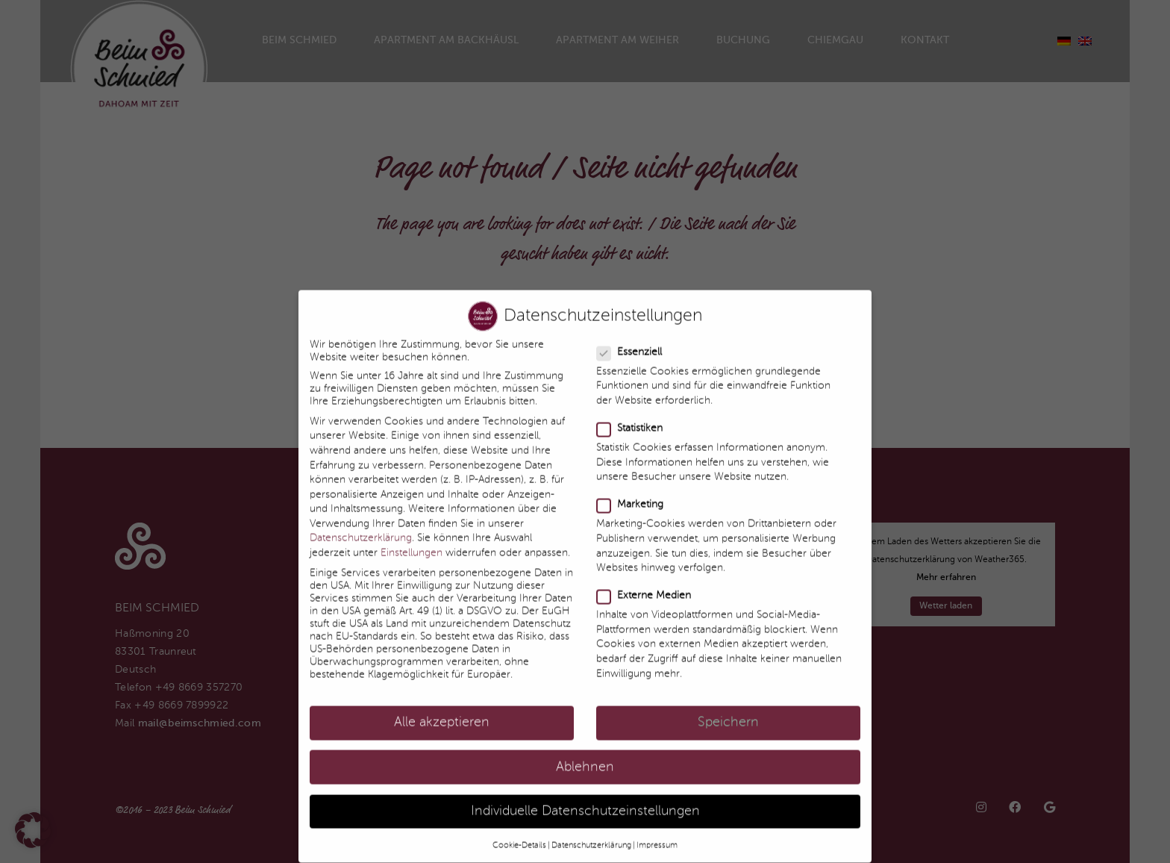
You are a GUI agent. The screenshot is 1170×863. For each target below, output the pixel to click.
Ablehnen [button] (585, 753)
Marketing (630, 491)
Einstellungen (411, 539)
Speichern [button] (728, 709)
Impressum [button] (657, 831)
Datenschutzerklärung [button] (591, 831)
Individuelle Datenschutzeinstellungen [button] (585, 797)
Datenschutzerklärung (361, 525)
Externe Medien (644, 582)
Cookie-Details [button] (519, 831)
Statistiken (630, 414)
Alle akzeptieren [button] (441, 709)
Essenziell (629, 338)
